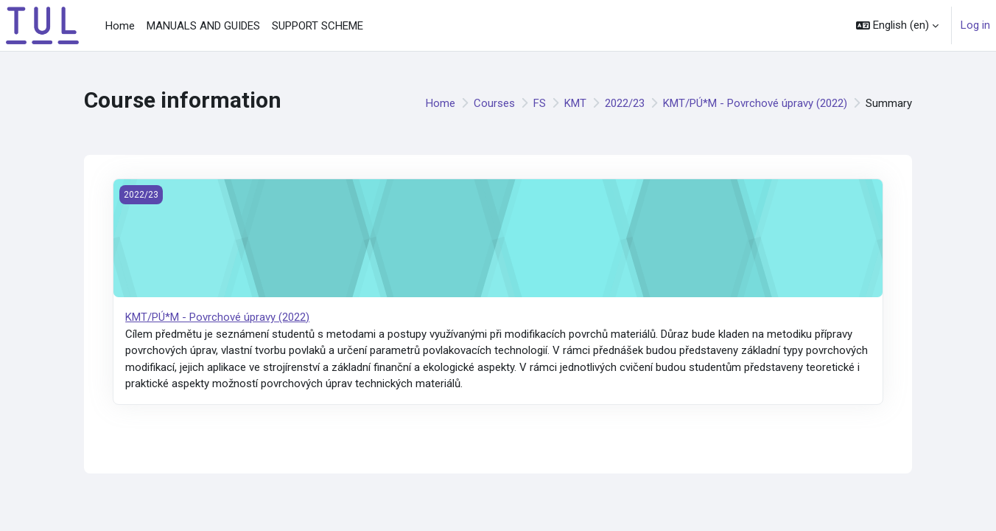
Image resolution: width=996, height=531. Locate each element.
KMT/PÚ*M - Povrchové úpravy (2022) (755, 103)
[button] (897, 25)
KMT (575, 103)
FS (539, 103)
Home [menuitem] (120, 25)
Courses (494, 103)
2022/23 (625, 103)
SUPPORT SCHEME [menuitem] (317, 25)
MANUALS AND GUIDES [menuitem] (203, 25)
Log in (975, 25)
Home (440, 103)
